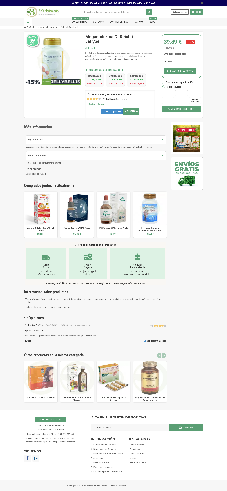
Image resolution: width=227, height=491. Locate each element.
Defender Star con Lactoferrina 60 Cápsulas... (150, 229)
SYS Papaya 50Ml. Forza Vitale (113, 228)
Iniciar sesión (180, 11)
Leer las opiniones (111, 111)
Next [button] (164, 355)
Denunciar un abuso (155, 341)
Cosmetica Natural (138, 453)
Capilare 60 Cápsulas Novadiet (41, 397)
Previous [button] (159, 355)
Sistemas (98, 22)
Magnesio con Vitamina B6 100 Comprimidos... (150, 398)
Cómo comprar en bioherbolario (107, 471)
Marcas (139, 22)
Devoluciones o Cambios (104, 449)
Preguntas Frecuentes (103, 467)
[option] (41, 214)
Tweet (28, 341)
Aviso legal (98, 458)
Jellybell (90, 48)
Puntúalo (131, 111)
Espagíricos (135, 449)
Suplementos (80, 20)
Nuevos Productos (138, 462)
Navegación (28, 22)
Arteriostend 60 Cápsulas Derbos (113, 398)
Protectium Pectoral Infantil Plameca (77, 398)
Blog (153, 20)
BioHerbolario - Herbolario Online (108, 453)
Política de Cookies (101, 462)
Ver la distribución (96, 104)
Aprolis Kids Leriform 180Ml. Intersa (41, 229)
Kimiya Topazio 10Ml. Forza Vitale (77, 229)
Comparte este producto (181, 109)
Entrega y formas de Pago (104, 445)
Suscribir (186, 427)
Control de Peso (119, 22)
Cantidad (168, 61)
